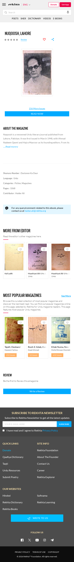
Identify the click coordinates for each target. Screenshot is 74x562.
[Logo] (14, 5)
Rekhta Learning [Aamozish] (46, 502)
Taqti (5, 463)
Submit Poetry (10, 477)
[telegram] (52, 540)
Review (24, 40)
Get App (65, 4)
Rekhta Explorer (46, 477)
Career (41, 470)
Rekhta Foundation (47, 450)
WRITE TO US (37, 518)
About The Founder (47, 457)
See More (66, 296)
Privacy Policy (50, 430)
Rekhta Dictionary (13, 502)
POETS (15, 18)
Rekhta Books (10, 509)
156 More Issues (37, 108)
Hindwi (7, 495)
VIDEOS (47, 18)
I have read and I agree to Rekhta (30, 430)
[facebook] (22, 540)
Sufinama (42, 495)
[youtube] (37, 540)
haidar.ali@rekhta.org (35, 210)
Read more (11, 146)
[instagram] (44, 540)
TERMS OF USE (39, 552)
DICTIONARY (34, 18)
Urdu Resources (11, 470)
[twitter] (29, 540)
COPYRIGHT (53, 552)
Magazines (27, 183)
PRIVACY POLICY (22, 552)
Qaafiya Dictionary (13, 457)
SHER (23, 18)
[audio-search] (67, 12)
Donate (54, 4)
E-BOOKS (57, 18)
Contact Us (43, 463)
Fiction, (18, 183)
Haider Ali (19, 193)
